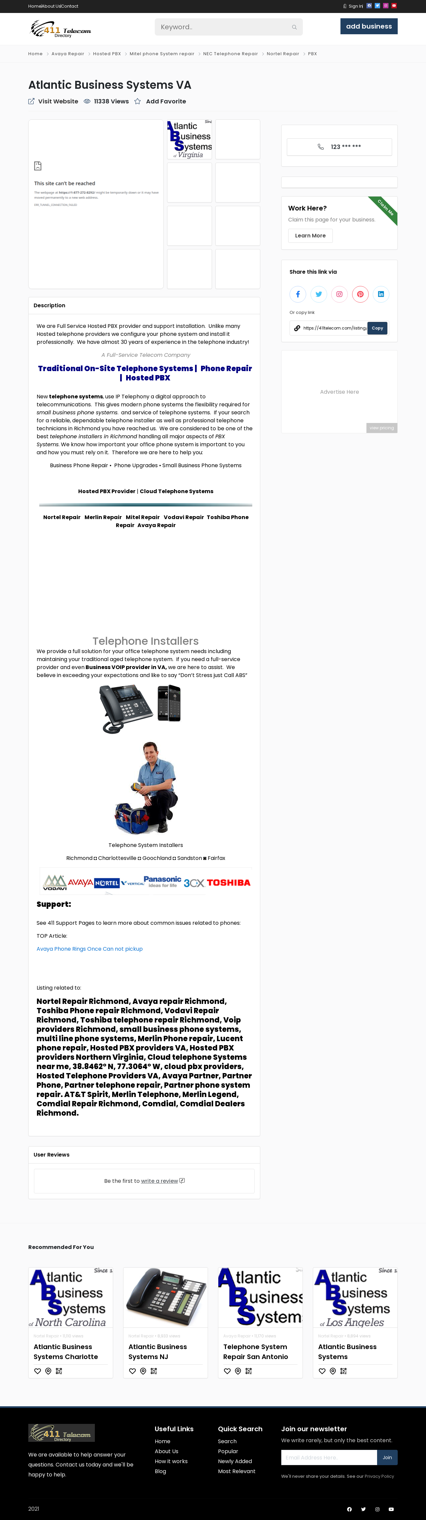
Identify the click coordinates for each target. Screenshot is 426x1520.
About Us (51, 6)
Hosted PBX (107, 54)
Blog (160, 1471)
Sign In (356, 6)
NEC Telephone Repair (230, 54)
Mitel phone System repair (162, 54)
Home (35, 6)
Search (227, 1441)
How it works (171, 1461)
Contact (69, 6)
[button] (344, 6)
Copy (377, 328)
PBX (312, 54)
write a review (159, 1181)
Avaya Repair (68, 54)
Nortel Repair (283, 54)
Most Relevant (237, 1471)
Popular (228, 1451)
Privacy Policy (379, 1476)
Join (387, 1457)
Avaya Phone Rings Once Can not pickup (90, 949)
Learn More (310, 235)
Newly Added (235, 1461)
